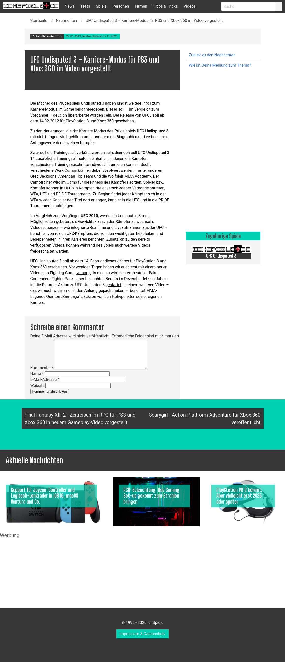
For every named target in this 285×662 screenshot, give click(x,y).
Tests (85, 6)
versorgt (83, 273)
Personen (120, 6)
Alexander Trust (51, 36)
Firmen (141, 6)
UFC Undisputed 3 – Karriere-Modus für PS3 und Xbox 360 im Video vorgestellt (154, 20)
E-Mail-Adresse (44, 379)
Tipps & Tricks (165, 6)
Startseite (38, 20)
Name (37, 373)
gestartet (113, 284)
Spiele (101, 6)
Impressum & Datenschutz (143, 633)
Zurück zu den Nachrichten (212, 55)
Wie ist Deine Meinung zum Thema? (220, 65)
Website (37, 385)
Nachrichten (66, 20)
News (70, 6)
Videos (189, 6)
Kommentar (42, 367)
